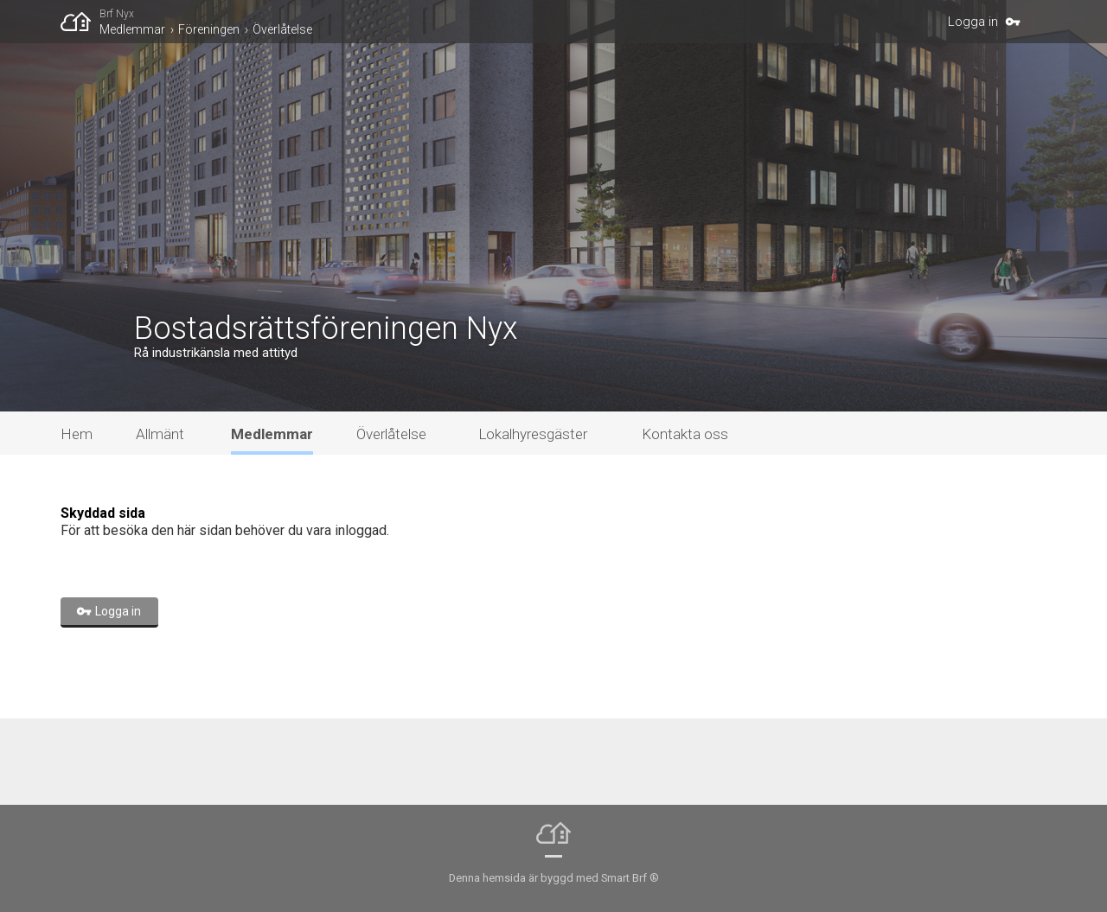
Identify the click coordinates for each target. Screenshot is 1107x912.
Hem (77, 434)
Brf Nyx (116, 14)
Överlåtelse (282, 29)
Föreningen (209, 29)
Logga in (973, 21)
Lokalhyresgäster (532, 434)
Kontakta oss (685, 434)
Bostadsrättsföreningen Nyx (326, 328)
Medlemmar (132, 29)
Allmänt (160, 434)
